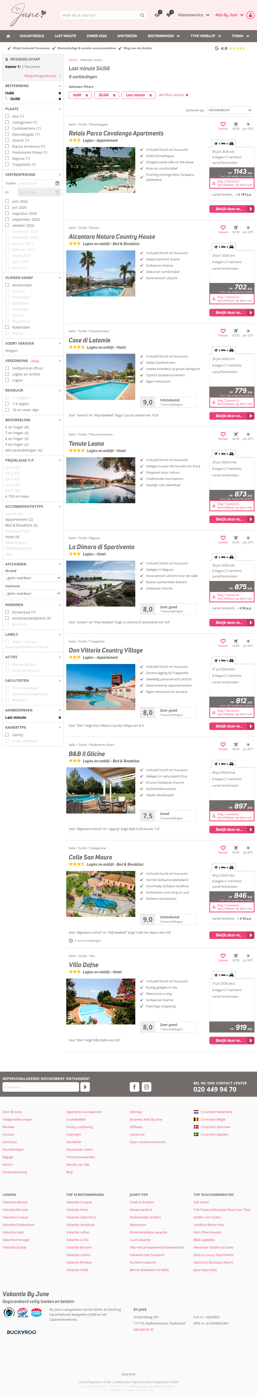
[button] (33, 86)
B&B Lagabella (204, 1239)
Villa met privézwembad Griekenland (157, 1247)
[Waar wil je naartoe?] (103, 15)
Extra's (8, 1164)
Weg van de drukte (138, 48)
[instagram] (146, 1087)
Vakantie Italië (13, 1232)
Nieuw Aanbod (141, 1209)
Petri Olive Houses (207, 1232)
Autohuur (10, 1142)
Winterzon (127, 36)
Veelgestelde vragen (17, 1119)
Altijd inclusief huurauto (31, 48)
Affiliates (136, 1127)
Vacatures (137, 1134)
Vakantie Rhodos (79, 1262)
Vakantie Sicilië (77, 1270)
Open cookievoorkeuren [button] (148, 1142)
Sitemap (136, 1112)
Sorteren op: (195, 110)
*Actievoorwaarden (80, 1157)
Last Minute (65, 36)
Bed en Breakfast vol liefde (149, 1270)
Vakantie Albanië (15, 1202)
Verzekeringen (13, 1149)
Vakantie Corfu (77, 1239)
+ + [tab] (224, 143)
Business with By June (146, 1119)
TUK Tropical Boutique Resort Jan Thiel (222, 1209)
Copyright (73, 1134)
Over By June (12, 1112)
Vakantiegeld (32, 36)
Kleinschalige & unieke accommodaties (86, 48)
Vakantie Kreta (77, 1209)
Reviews (9, 1127)
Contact (8, 1134)
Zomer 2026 (97, 36)
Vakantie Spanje (14, 1247)
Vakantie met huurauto (147, 1255)
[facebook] (134, 1087)
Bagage (8, 1157)
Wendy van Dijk (77, 1164)
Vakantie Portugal (16, 1239)
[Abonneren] (85, 1087)
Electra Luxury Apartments (213, 1255)
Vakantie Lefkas (78, 1232)
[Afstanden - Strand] (33, 578)
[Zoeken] (142, 15)
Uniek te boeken (142, 1202)
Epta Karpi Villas (205, 1270)
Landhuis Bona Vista (209, 1224)
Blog (69, 1172)
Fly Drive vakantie (143, 1262)
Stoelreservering (15, 1172)
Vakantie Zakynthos (81, 1217)
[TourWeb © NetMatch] (129, 1374)
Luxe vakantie (140, 1239)
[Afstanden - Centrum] (33, 593)
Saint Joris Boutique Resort (213, 1262)
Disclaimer (74, 1142)
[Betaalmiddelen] (21, 1332)
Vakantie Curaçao (16, 1217)
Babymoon (138, 1224)
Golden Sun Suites (207, 1217)
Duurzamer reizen (79, 1149)
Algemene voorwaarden (84, 1112)
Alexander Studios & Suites (213, 1247)
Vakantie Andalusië (80, 1224)
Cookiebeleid (76, 1119)
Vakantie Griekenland (18, 1224)
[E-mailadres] (41, 1087)
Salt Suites (201, 1202)
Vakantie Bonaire (15, 1209)
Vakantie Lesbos (78, 1255)
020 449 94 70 (215, 1089)
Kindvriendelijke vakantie (148, 1232)
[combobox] (103, 15)
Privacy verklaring (79, 1127)
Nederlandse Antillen (145, 1217)
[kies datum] (39, 183)
